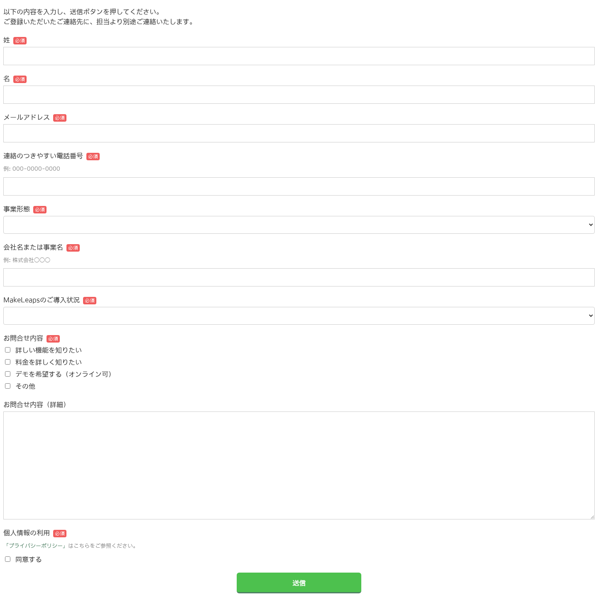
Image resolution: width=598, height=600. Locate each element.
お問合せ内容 (23, 338)
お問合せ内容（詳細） (36, 404)
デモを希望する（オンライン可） (65, 374)
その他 (25, 386)
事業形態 (16, 209)
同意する (28, 559)
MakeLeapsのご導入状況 (41, 299)
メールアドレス (26, 117)
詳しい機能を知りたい (48, 350)
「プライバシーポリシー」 (35, 546)
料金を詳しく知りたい (48, 362)
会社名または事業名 (33, 247)
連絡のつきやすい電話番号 (43, 155)
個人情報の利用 (26, 532)
